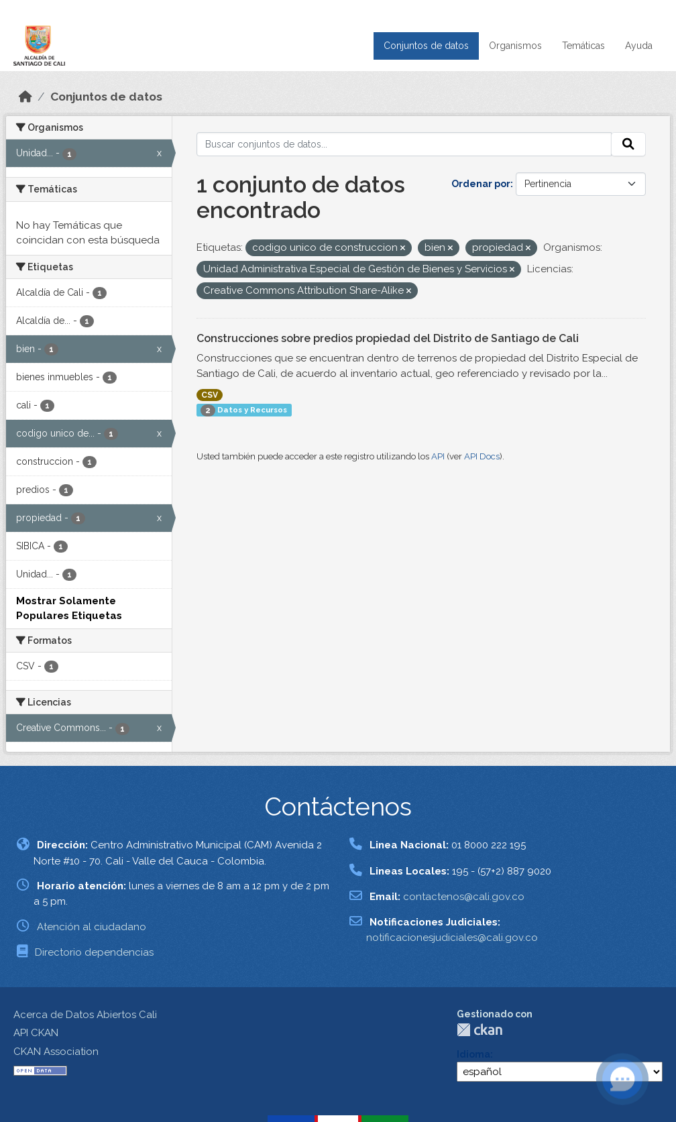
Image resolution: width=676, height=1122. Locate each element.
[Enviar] (628, 144)
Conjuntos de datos (426, 45)
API (438, 456)
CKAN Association (56, 1052)
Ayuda (639, 45)
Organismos (515, 45)
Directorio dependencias (94, 952)
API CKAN (35, 1033)
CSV (209, 395)
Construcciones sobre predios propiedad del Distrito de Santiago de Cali (387, 338)
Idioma (473, 1054)
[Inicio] (25, 96)
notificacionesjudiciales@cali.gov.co (452, 938)
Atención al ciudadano (91, 927)
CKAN (479, 1030)
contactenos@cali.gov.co (463, 897)
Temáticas (583, 45)
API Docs (482, 456)
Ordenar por (480, 183)
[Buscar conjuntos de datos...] (404, 144)
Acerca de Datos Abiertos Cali (85, 1015)
